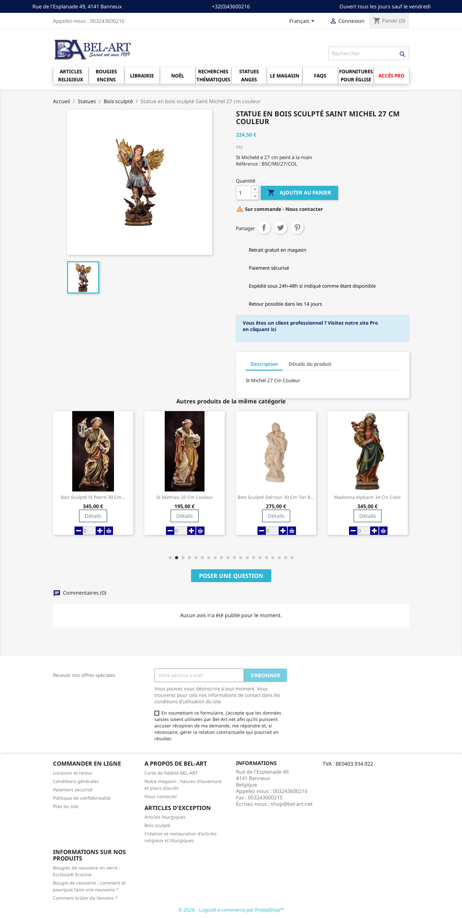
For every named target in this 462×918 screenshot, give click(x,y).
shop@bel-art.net (292, 803)
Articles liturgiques (165, 817)
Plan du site (65, 806)
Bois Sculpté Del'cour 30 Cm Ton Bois (276, 497)
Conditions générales (76, 781)
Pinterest (297, 227)
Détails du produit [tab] (310, 364)
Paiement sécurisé (72, 790)
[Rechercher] (368, 53)
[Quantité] (243, 193)
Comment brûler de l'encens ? (85, 898)
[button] (170, 557)
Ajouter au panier (299, 193)
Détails (93, 515)
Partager (263, 227)
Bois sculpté (157, 825)
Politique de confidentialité (82, 798)
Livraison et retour (72, 773)
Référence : (248, 164)
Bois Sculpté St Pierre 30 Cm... (93, 497)
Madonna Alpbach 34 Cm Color (367, 497)
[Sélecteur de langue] (303, 21)
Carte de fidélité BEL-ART (171, 773)
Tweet (280, 227)
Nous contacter (160, 796)
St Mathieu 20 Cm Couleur (184, 497)
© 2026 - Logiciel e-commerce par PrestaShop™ (231, 909)
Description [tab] (264, 364)
